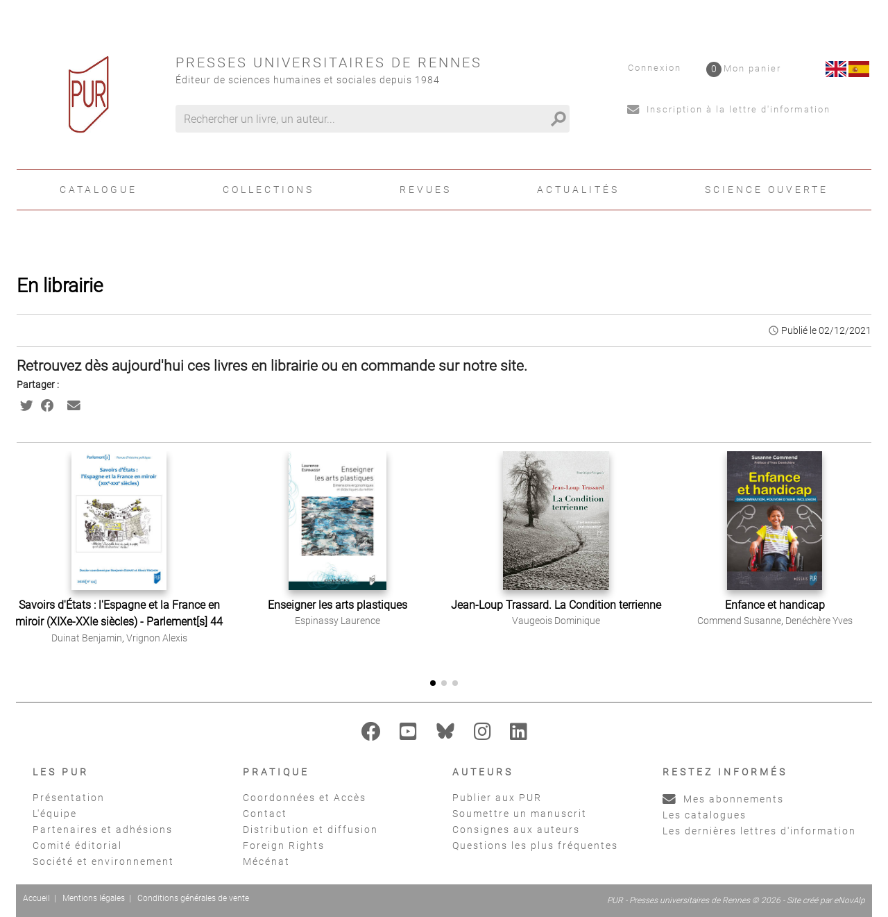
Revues (426, 189)
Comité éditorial (77, 845)
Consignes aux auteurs (516, 829)
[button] (864, 555)
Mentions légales (93, 898)
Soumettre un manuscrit (519, 813)
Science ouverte (766, 189)
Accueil (36, 898)
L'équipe (55, 813)
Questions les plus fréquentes (535, 845)
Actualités (578, 189)
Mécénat (266, 861)
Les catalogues (704, 815)
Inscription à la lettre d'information (728, 109)
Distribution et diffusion (310, 829)
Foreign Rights (284, 845)
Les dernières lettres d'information (759, 830)
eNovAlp (849, 900)
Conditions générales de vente (193, 898)
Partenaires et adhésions (103, 829)
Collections (268, 189)
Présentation (69, 797)
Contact (265, 813)
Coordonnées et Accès (304, 797)
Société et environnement (103, 861)
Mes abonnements (723, 799)
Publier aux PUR (497, 797)
